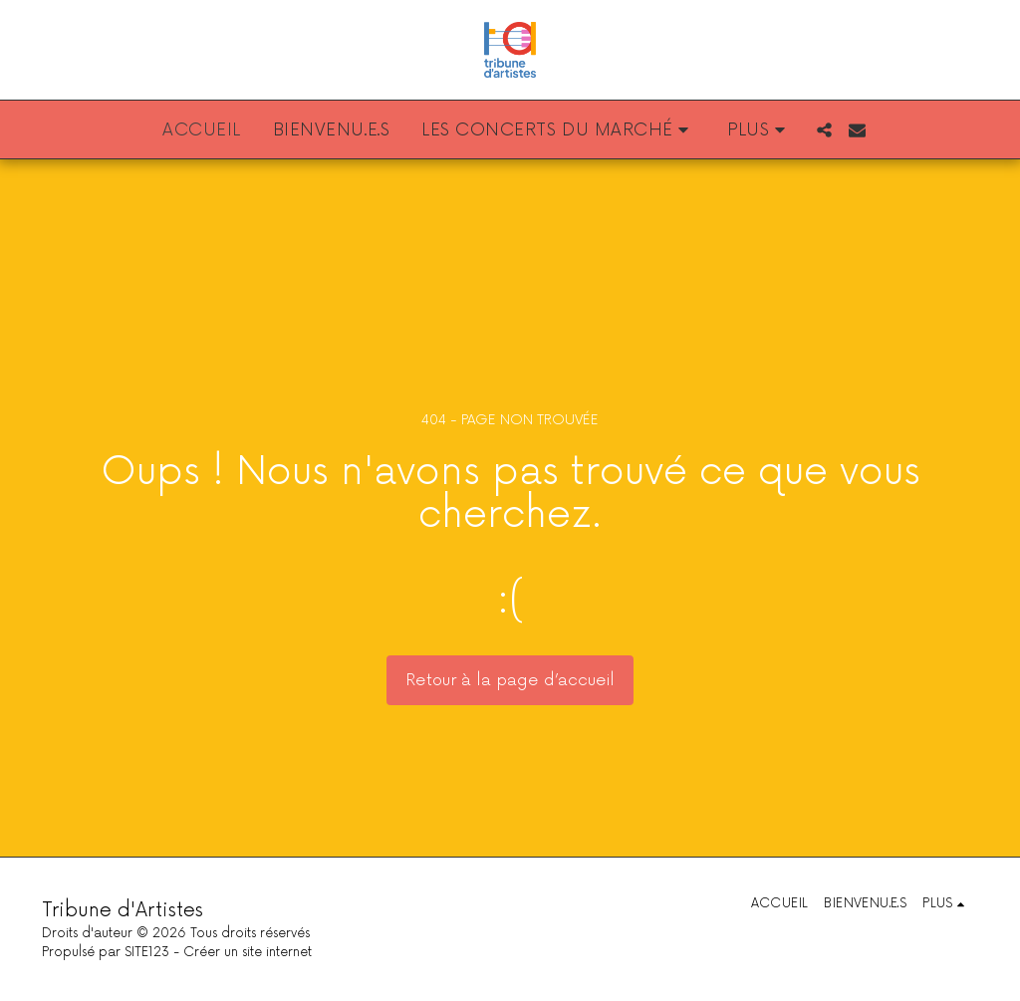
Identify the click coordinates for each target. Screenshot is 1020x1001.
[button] (558, 129)
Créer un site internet (247, 952)
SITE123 (147, 952)
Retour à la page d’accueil (510, 680)
